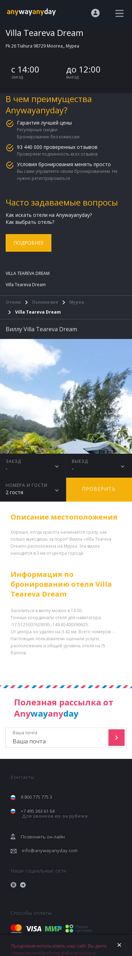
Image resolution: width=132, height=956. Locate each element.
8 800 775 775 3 (36, 797)
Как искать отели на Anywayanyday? (49, 215)
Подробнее (28, 242)
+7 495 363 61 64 (54, 813)
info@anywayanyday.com (49, 850)
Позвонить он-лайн (43, 837)
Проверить (99, 488)
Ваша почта (57, 737)
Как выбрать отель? (30, 222)
